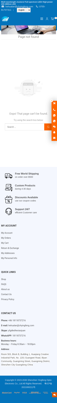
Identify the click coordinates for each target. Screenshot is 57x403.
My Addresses (8, 253)
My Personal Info (9, 258)
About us (5, 289)
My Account (6, 233)
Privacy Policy (7, 299)
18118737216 (19, 335)
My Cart (5, 243)
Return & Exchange (10, 248)
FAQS (3, 284)
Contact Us (6, 294)
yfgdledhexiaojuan (16, 330)
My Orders (6, 238)
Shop (3, 279)
